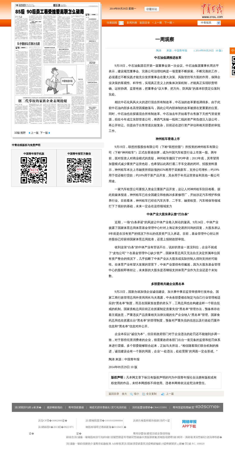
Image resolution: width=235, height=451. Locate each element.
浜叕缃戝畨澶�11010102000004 (104, 420)
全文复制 (149, 393)
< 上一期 (157, 22)
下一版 (45, 132)
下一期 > (169, 22)
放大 (124, 393)
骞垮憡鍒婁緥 (76, 407)
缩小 (134, 393)
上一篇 (167, 393)
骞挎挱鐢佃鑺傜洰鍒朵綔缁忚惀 (151, 433)
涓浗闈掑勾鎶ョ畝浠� (28, 407)
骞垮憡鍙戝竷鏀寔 (196, 407)
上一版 (34, 132)
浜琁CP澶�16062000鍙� (52, 420)
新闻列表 (132, 22)
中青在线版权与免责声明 (26, 145)
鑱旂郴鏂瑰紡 (55, 407)
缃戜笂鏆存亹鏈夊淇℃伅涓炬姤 (107, 407)
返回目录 (144, 22)
